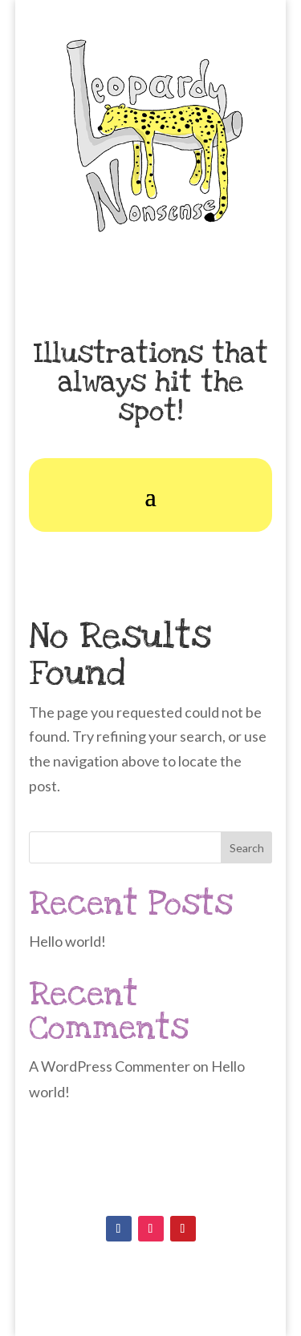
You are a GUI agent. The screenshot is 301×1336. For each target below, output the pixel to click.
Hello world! (67, 941)
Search (247, 848)
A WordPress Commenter (109, 1066)
